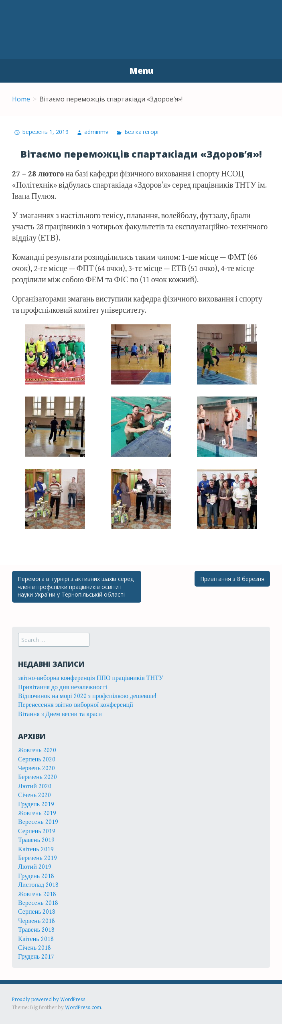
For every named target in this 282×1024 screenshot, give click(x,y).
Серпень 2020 (37, 759)
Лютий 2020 (34, 786)
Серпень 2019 (37, 831)
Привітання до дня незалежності (62, 687)
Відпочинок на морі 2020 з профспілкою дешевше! (87, 696)
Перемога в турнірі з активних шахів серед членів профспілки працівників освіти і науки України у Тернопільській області (76, 586)
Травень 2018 (36, 930)
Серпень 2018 (37, 912)
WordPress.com (83, 1007)
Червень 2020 (36, 768)
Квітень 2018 (36, 939)
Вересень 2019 (38, 822)
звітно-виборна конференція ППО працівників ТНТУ (90, 678)
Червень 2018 (36, 921)
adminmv (96, 132)
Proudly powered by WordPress (48, 999)
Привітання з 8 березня (232, 579)
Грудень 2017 (36, 957)
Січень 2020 (34, 795)
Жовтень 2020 (37, 750)
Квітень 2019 (36, 849)
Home (21, 99)
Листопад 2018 (38, 885)
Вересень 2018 (38, 903)
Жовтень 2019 (37, 813)
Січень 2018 (34, 948)
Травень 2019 (36, 840)
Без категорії (142, 132)
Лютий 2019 (34, 867)
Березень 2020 (37, 777)
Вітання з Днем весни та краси (60, 714)
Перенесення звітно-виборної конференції (75, 705)
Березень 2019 (37, 858)
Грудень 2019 (36, 804)
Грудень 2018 (36, 876)
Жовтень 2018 (37, 894)
